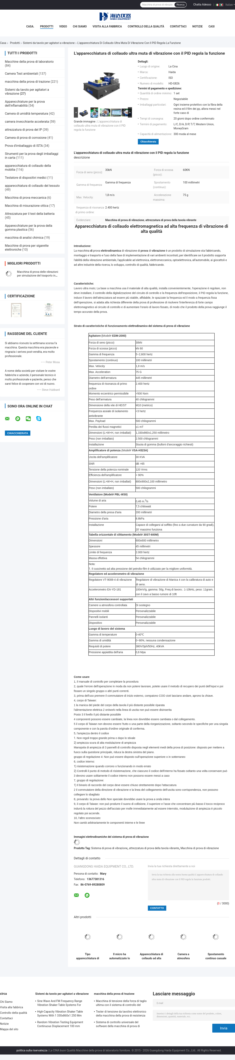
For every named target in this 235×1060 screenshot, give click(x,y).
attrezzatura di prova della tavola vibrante (154, 848)
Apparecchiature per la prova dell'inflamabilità (25, 103)
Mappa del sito (9, 1029)
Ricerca (180, 4)
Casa (3, 42)
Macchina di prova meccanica (25, 197)
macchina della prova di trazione (27, 81)
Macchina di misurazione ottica (26, 206)
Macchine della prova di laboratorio (29, 61)
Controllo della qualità (146, 26)
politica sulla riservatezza (31, 1050)
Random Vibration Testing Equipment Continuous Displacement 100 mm (60, 1024)
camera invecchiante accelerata (27, 121)
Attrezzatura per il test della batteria (29, 214)
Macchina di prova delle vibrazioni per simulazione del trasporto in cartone (37, 275)
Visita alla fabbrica (107, 26)
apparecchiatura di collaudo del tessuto (32, 186)
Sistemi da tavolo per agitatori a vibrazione (49, 42)
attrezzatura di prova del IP (23, 129)
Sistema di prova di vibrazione (109, 848)
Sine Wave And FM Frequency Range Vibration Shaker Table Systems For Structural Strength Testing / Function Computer (60, 1003)
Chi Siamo (80, 26)
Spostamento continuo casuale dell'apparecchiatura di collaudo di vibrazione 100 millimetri (215, 956)
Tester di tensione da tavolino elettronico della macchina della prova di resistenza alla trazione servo (121, 1014)
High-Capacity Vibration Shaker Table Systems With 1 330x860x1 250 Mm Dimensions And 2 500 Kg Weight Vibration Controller (60, 1014)
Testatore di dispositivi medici (25, 178)
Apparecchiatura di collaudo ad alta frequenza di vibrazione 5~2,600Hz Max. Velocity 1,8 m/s (151, 956)
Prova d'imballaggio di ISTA (24, 146)
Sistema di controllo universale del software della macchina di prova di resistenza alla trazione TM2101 (118, 1025)
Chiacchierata (148, 141)
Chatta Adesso (202, 4)
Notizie (197, 26)
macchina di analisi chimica (24, 237)
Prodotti (46, 26)
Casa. (30, 26)
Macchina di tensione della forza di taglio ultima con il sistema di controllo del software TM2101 (121, 1003)
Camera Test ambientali (21, 73)
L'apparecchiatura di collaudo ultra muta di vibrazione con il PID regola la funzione (100, 125)
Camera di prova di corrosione (26, 138)
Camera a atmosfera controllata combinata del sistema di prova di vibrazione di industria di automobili (183, 956)
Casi (212, 26)
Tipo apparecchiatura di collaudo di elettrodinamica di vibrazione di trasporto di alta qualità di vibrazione (87, 956)
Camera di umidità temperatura (26, 113)
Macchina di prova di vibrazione (200, 848)
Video (63, 26)
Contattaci (178, 26)
